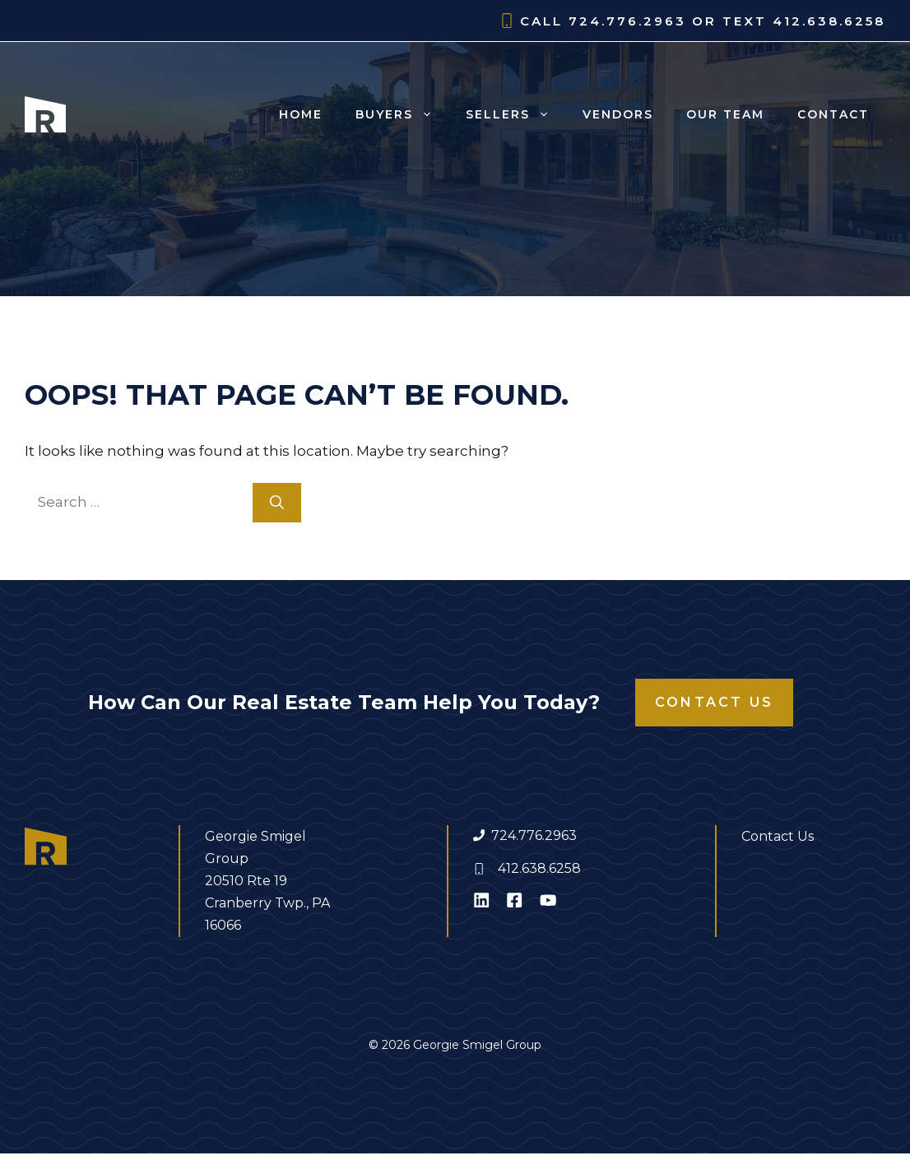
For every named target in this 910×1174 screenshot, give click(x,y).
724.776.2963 (534, 835)
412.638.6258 (539, 868)
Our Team (725, 114)
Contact (833, 114)
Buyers (402, 114)
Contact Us (714, 702)
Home (301, 114)
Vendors (618, 114)
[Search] (277, 502)
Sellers (516, 114)
